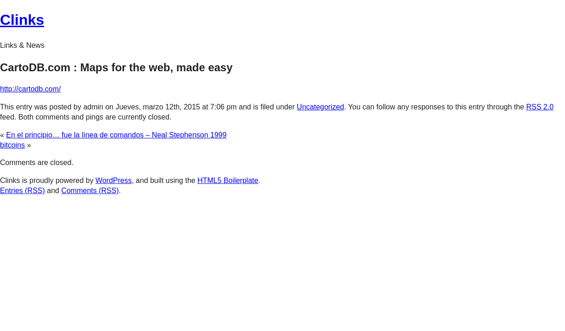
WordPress (113, 180)
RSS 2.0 (540, 107)
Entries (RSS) (22, 190)
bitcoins (12, 145)
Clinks (22, 19)
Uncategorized (320, 107)
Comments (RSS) (89, 190)
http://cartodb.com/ (30, 89)
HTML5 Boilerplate (227, 180)
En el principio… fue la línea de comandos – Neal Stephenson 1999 (116, 135)
